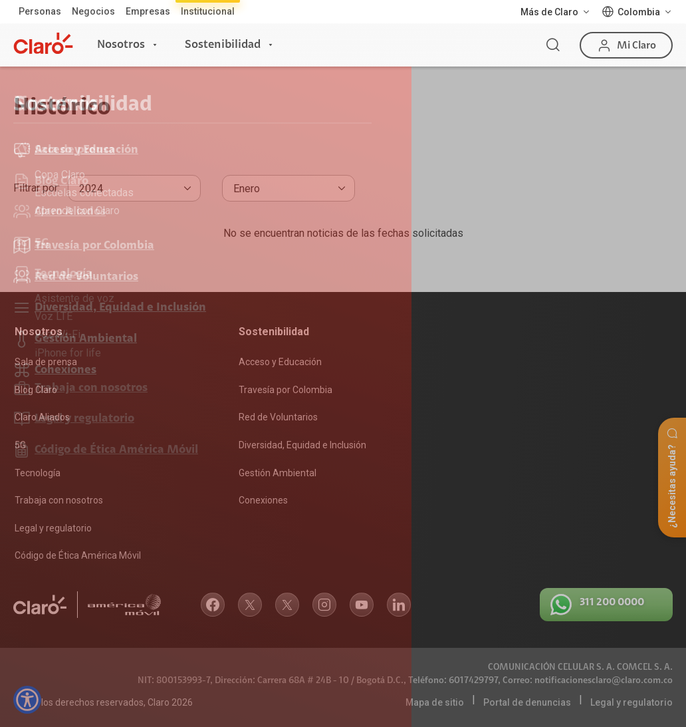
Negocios (93, 11)
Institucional (208, 11)
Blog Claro (36, 389)
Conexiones (263, 500)
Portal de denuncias (527, 702)
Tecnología (37, 473)
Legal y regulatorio (53, 528)
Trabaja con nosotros (59, 500)
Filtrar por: (36, 188)
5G (20, 445)
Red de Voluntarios (278, 417)
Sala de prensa (46, 362)
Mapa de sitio (434, 702)
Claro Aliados (42, 417)
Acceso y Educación (280, 362)
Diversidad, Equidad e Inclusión (302, 445)
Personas (40, 11)
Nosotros (121, 45)
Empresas (148, 11)
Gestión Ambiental (277, 473)
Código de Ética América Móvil (78, 555)
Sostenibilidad (223, 45)
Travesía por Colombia (285, 389)
